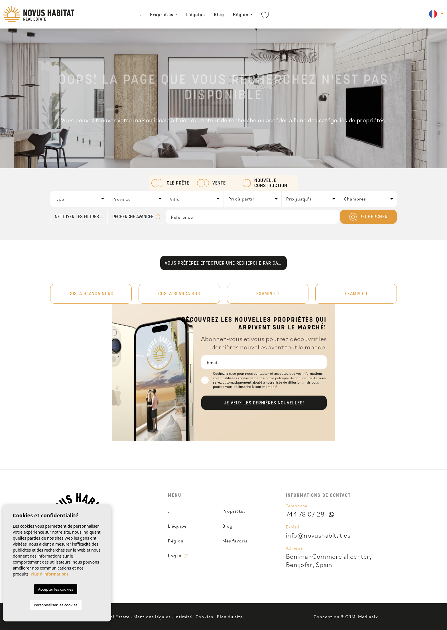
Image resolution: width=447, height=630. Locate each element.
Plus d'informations (50, 574)
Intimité (183, 616)
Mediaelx (368, 616)
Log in (178, 555)
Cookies (204, 616)
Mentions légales (152, 616)
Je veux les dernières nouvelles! (264, 403)
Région (241, 14)
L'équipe (195, 14)
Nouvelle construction (270, 183)
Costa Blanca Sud (179, 294)
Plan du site (230, 616)
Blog (219, 14)
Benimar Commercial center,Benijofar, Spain (328, 560)
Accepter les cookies (55, 589)
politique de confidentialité (296, 378)
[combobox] (79, 199)
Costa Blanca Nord (90, 294)
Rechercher (368, 217)
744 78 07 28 (305, 513)
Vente (219, 183)
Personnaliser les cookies (55, 604)
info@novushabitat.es (318, 535)
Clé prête (178, 183)
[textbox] (80, 199)
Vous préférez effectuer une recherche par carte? (226, 263)
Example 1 (267, 294)
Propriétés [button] (161, 14)
